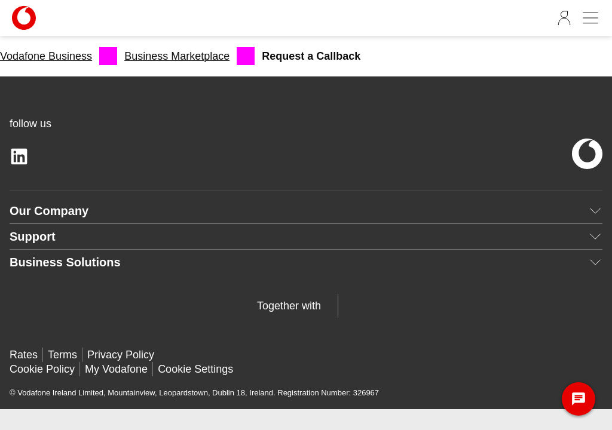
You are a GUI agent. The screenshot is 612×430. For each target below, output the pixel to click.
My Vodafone (116, 369)
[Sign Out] (564, 17)
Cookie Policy (42, 369)
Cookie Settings (195, 369)
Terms (62, 355)
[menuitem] (58, 56)
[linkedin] (19, 156)
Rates (24, 355)
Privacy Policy (120, 355)
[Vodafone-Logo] (57, 18)
